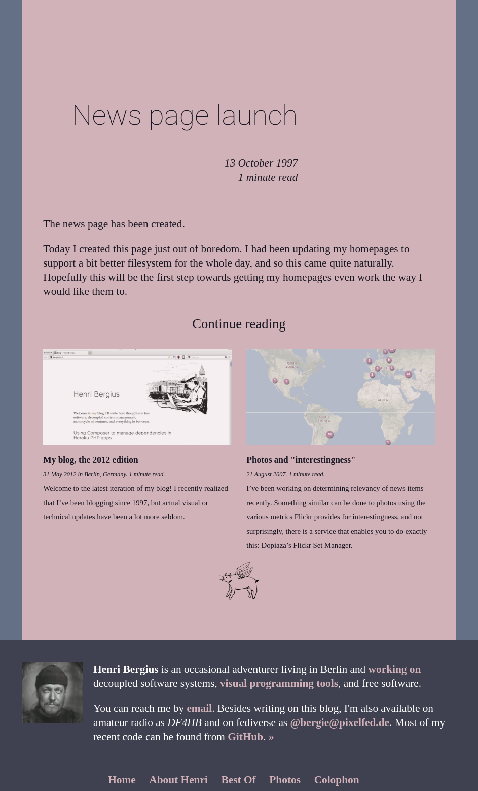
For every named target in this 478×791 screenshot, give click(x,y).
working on (395, 669)
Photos (285, 780)
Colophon (336, 780)
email (199, 708)
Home (122, 780)
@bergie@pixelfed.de (339, 722)
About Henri (178, 780)
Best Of (239, 780)
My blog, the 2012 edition (90, 460)
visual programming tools (279, 683)
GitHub (245, 737)
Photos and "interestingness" (300, 460)
